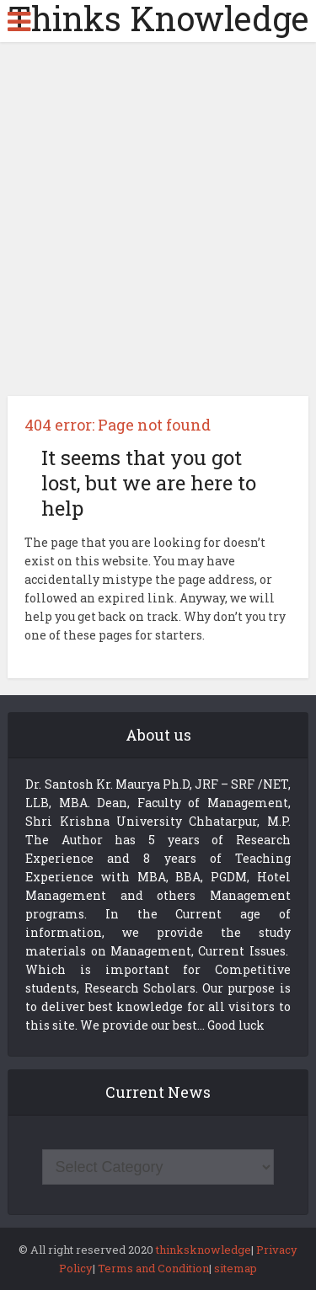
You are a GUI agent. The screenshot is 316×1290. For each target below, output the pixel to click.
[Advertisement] (158, 225)
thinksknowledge (203, 1249)
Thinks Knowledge (158, 18)
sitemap (235, 1268)
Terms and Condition (153, 1268)
